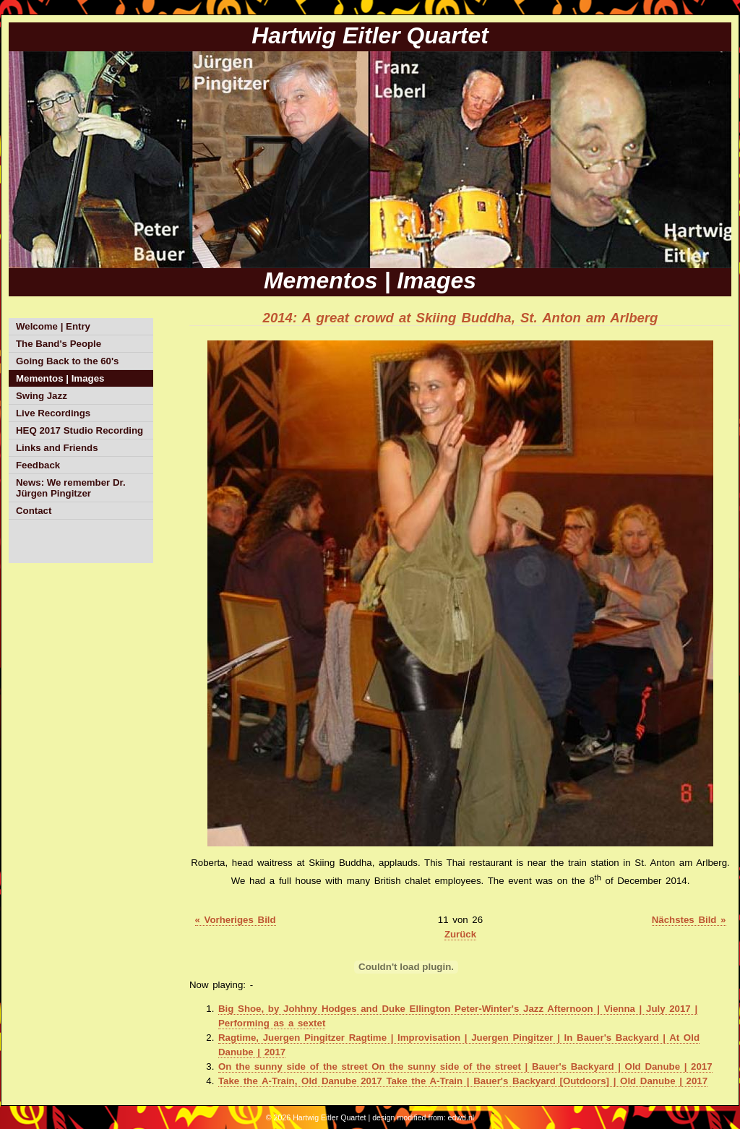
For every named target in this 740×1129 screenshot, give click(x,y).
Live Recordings (53, 413)
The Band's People (58, 343)
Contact (33, 510)
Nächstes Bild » (689, 919)
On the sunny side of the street (465, 1066)
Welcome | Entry (53, 326)
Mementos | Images (60, 378)
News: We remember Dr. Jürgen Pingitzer (71, 488)
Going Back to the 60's (67, 361)
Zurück (460, 934)
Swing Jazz (41, 395)
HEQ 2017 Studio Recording (79, 430)
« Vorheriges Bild (235, 919)
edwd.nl (461, 1117)
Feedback (38, 465)
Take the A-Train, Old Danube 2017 (462, 1081)
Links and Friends (57, 447)
